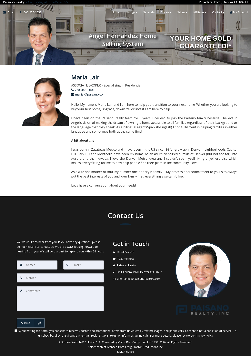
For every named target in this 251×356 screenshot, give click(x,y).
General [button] (149, 12)
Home (116, 12)
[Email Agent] (10, 12)
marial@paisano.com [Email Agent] (88, 94)
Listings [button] (131, 12)
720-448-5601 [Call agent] (83, 90)
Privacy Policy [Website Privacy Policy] (204, 335)
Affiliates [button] (199, 12)
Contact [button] (218, 12)
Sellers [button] (182, 12)
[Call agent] (46, 2)
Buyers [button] (166, 12)
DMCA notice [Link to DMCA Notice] (125, 351)
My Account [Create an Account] (239, 12)
